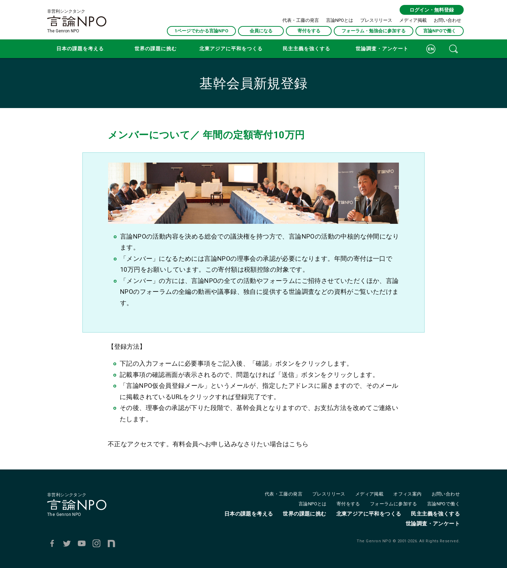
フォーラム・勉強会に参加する (374, 30)
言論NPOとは (339, 20)
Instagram (96, 543)
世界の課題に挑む (155, 48)
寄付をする (309, 30)
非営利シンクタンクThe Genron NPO (76, 21)
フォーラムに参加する (393, 503)
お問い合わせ (447, 20)
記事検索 (453, 48)
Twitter (67, 543)
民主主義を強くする (306, 48)
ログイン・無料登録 (431, 10)
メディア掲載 (413, 20)
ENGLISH (431, 48)
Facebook (52, 543)
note (111, 543)
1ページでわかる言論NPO (201, 30)
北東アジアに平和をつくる (231, 48)
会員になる (261, 30)
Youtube (82, 543)
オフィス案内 (407, 494)
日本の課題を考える (80, 48)
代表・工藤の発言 (300, 20)
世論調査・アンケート (382, 48)
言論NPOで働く (439, 30)
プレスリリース (376, 20)
